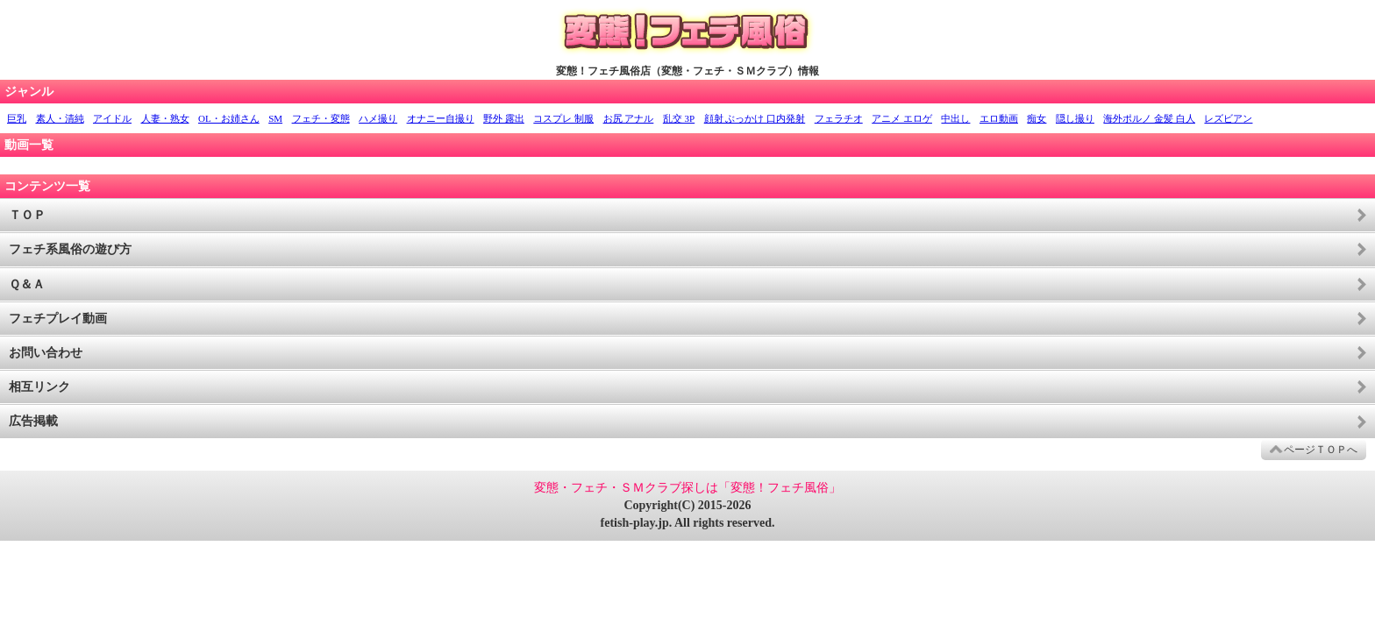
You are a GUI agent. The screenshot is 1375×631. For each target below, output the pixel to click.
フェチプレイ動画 (58, 318)
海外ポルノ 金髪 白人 (1149, 118)
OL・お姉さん (229, 118)
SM (275, 118)
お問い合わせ (45, 352)
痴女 (1036, 118)
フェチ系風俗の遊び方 (70, 249)
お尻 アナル (628, 118)
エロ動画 (999, 118)
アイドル (112, 118)
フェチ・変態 (321, 118)
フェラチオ (839, 118)
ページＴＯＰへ (1320, 449)
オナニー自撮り (440, 118)
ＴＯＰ (27, 215)
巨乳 (16, 118)
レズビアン (1228, 118)
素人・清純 (60, 118)
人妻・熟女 (165, 118)
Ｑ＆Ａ (27, 284)
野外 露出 (503, 118)
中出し (955, 118)
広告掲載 (33, 421)
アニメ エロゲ (902, 118)
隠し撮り (1075, 118)
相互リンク (39, 386)
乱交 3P (679, 118)
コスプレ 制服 (563, 118)
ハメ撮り (378, 118)
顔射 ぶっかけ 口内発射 (755, 118)
